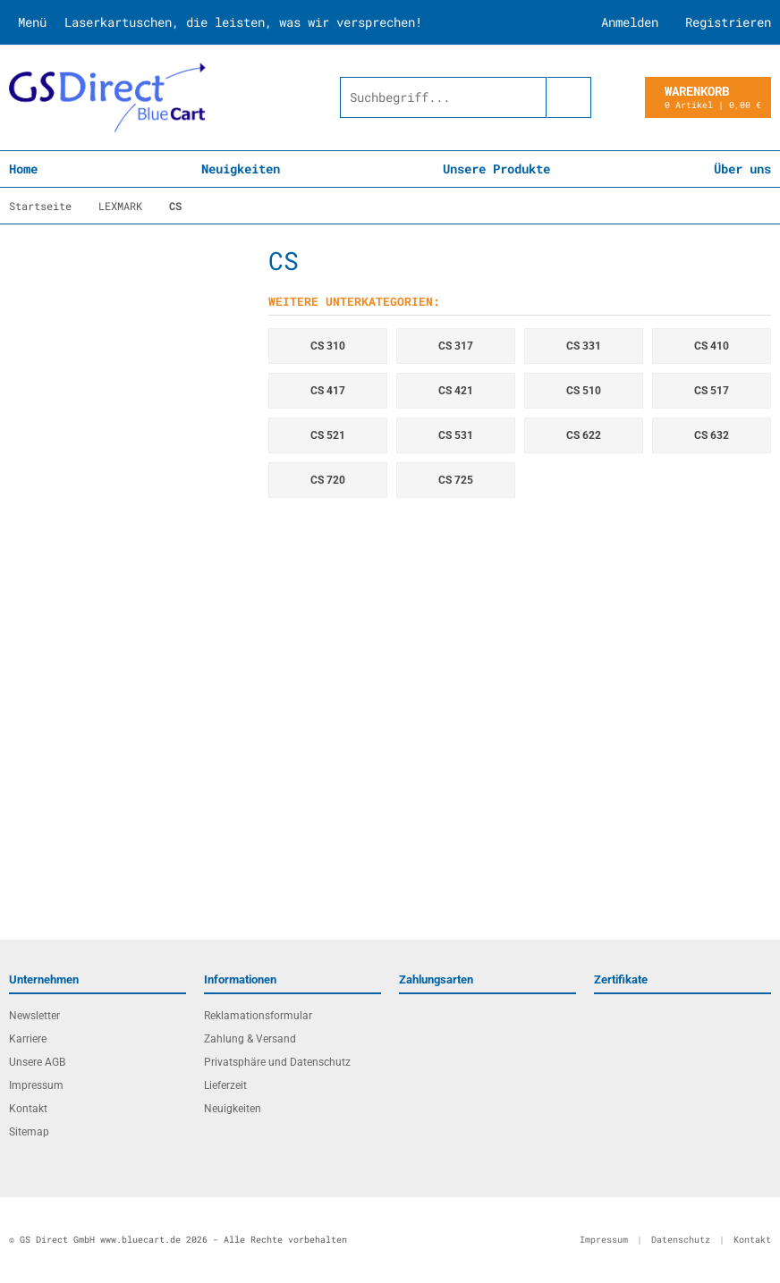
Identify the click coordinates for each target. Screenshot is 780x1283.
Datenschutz (680, 1239)
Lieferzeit (225, 1085)
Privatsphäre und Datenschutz (277, 1062)
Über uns (742, 168)
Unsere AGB (37, 1062)
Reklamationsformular (258, 1015)
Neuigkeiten (240, 168)
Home (23, 168)
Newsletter (34, 1015)
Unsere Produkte (496, 168)
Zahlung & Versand (250, 1039)
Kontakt (28, 1108)
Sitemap (29, 1132)
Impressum (36, 1085)
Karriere (28, 1039)
